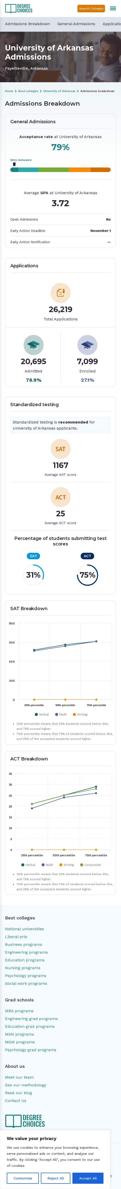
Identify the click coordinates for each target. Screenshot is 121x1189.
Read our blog (18, 1092)
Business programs (23, 944)
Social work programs (26, 983)
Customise (23, 1178)
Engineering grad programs (31, 1018)
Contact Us (15, 1100)
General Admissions (76, 23)
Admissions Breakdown (27, 23)
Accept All (88, 1178)
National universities (24, 928)
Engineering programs (26, 952)
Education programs (25, 960)
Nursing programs (22, 967)
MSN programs (19, 1034)
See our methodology (25, 1085)
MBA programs (19, 1010)
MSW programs (20, 1042)
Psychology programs (25, 975)
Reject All (56, 1178)
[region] (55, 1159)
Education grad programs (30, 1026)
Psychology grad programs (30, 1049)
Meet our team (19, 1077)
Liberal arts (16, 936)
